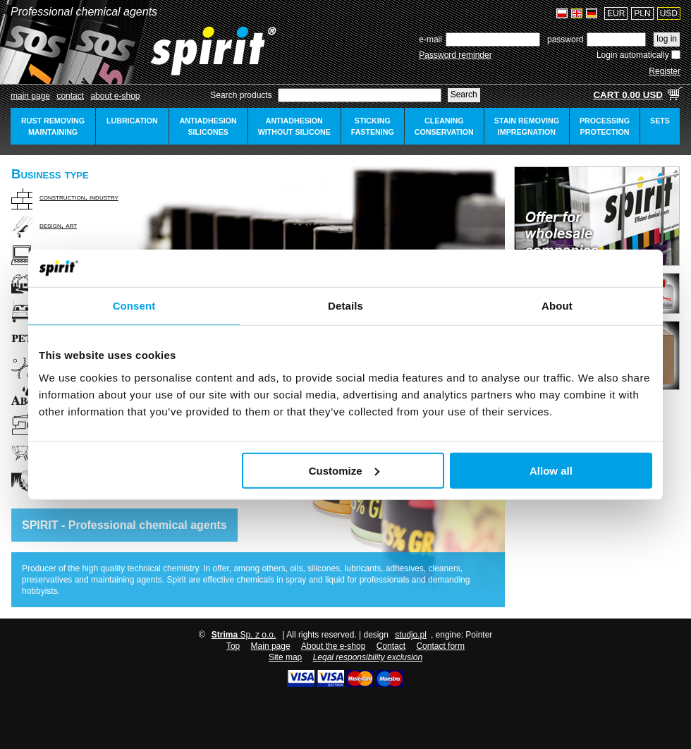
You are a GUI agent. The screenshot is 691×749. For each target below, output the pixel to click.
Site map (285, 657)
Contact (70, 96)
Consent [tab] (134, 305)
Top (233, 646)
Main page (30, 96)
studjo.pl (411, 635)
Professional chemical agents (84, 12)
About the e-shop (333, 646)
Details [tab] (345, 305)
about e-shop (115, 96)
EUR (616, 13)
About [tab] (557, 305)
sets (660, 120)
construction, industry (78, 197)
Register (664, 71)
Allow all (551, 470)
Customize (344, 470)
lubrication (132, 120)
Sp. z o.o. (244, 635)
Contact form (440, 646)
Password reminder (455, 55)
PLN (642, 13)
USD (669, 13)
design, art (58, 225)
